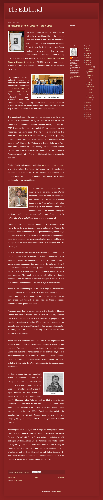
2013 (87, 114)
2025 (87, 51)
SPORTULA (24, 136)
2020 (87, 62)
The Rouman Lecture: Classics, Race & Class (30, 26)
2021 (87, 60)
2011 (87, 119)
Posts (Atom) (18, 480)
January (89, 100)
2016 (87, 107)
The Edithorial (25, 9)
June (88, 80)
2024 (87, 53)
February (90, 97)
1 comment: (27, 472)
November (90, 67)
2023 (87, 55)
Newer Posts (11, 477)
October (89, 69)
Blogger (59, 491)
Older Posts (61, 477)
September (90, 71)
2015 (87, 109)
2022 (87, 58)
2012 (87, 116)
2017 (87, 105)
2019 (87, 65)
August (89, 75)
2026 (87, 48)
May (88, 82)
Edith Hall (75, 58)
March (89, 95)
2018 (87, 103)
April (88, 84)
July (88, 77)
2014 (87, 112)
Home (36, 477)
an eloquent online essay (53, 165)
